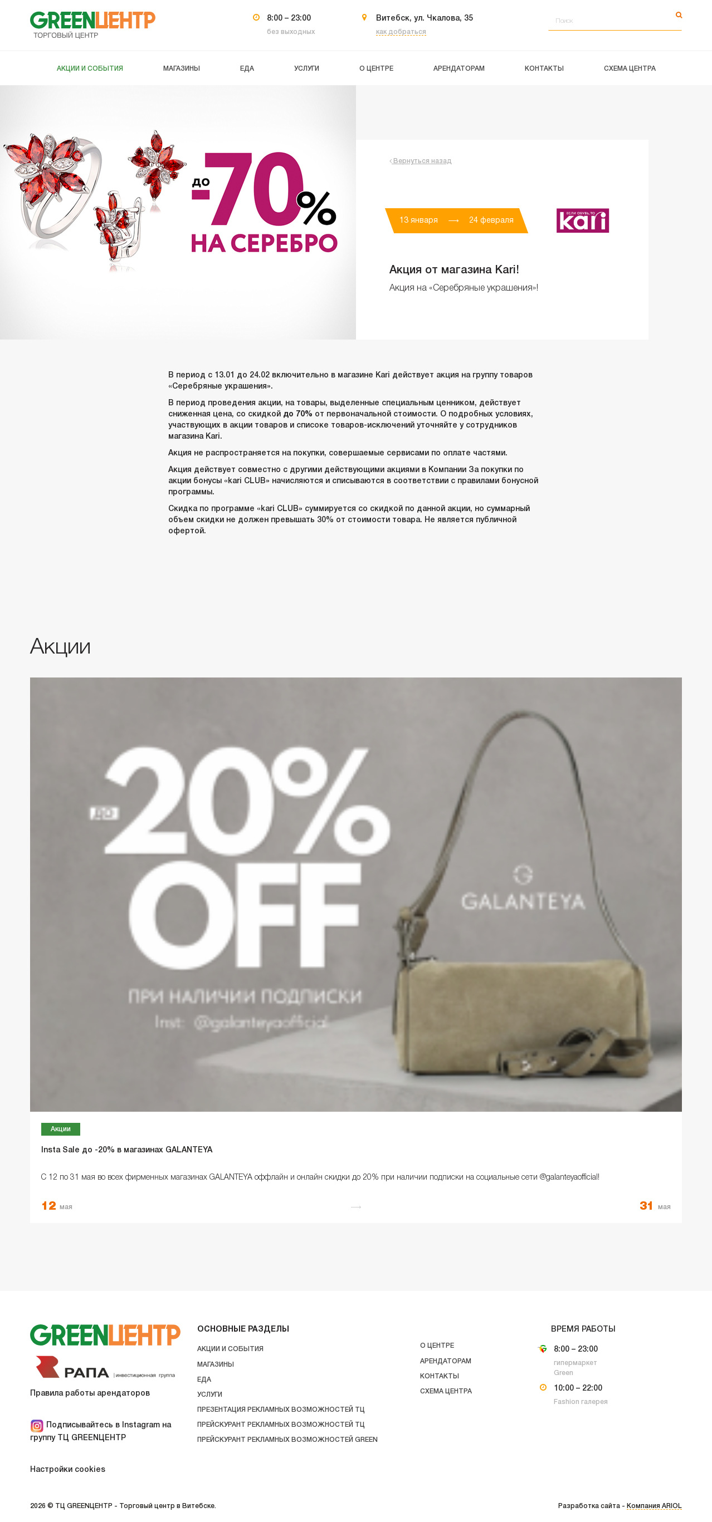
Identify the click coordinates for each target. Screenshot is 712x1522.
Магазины (215, 1365)
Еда (204, 1380)
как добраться (401, 32)
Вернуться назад (420, 161)
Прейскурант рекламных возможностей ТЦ (281, 1425)
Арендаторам (445, 1361)
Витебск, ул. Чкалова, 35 (424, 18)
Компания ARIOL (654, 1506)
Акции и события (230, 1349)
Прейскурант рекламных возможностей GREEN (287, 1440)
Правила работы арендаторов (90, 1393)
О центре (437, 1346)
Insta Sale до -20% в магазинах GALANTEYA (126, 1150)
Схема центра (446, 1391)
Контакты (439, 1376)
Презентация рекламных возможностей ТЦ (281, 1410)
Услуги (209, 1395)
